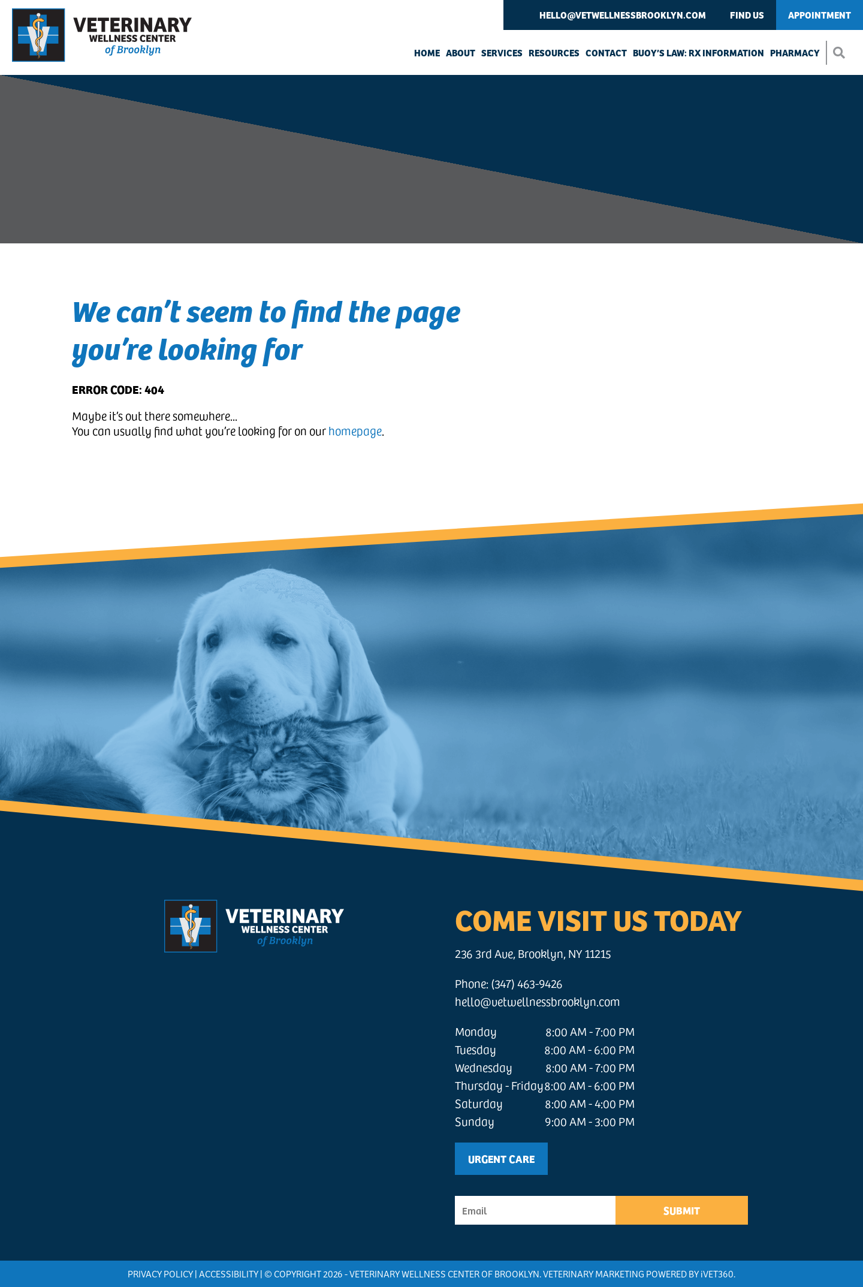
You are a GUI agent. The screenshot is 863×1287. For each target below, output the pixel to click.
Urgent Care (501, 1158)
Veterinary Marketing (593, 1273)
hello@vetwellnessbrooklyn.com (622, 15)
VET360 (717, 1273)
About (460, 52)
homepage (355, 431)
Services (502, 52)
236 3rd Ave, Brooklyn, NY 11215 (533, 953)
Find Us (747, 15)
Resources (554, 52)
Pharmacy (795, 52)
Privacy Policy (160, 1273)
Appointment (819, 15)
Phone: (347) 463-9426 (509, 983)
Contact (606, 52)
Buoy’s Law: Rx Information (698, 52)
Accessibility (228, 1273)
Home (427, 52)
